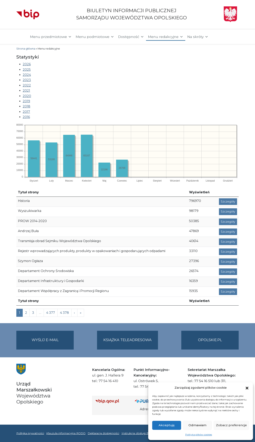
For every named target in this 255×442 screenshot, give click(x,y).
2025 (27, 70)
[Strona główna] (21, 37)
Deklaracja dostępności (103, 433)
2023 (27, 80)
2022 (27, 85)
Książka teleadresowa (127, 340)
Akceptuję (167, 425)
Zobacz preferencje (231, 425)
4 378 (64, 313)
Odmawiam (197, 425)
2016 (26, 117)
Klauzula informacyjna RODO (65, 433)
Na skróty (197, 37)
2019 (26, 101)
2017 (26, 112)
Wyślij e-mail (53, 343)
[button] (247, 388)
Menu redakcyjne (165, 37)
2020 (27, 96)
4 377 (50, 313)
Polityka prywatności (30, 433)
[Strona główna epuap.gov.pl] (147, 401)
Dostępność (131, 37)
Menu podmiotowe (95, 37)
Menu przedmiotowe (51, 37)
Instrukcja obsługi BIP (137, 433)
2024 (27, 75)
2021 (26, 90)
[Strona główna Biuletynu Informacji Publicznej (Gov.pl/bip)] (111, 401)
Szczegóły (228, 201)
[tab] (131, 64)
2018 (26, 106)
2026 (27, 64)
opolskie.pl (210, 340)
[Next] (80, 313)
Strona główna (25, 48)
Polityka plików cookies (198, 434)
